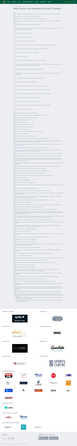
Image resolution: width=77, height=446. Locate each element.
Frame (27, 444)
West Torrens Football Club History (20, 6)
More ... (49, 1)
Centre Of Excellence (27, 1)
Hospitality (43, 1)
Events (36, 1)
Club (19, 1)
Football (14, 1)
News (8, 1)
